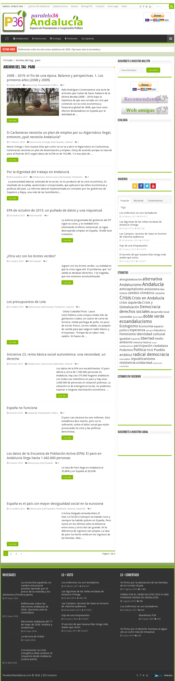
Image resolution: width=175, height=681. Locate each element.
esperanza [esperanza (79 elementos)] (137, 330)
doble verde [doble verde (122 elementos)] (153, 316)
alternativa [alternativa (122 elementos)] (152, 279)
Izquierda (87, 38)
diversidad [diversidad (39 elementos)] (137, 317)
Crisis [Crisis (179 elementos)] (125, 298)
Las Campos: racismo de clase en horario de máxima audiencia (143, 235)
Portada (7, 38)
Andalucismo (20, 38)
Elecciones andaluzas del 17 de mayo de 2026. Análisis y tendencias (36, 624)
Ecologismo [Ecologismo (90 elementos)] (128, 326)
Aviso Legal (113, 6)
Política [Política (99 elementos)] (140, 349)
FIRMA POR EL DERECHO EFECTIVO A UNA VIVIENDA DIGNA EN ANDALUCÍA (144, 596)
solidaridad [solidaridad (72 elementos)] (144, 362)
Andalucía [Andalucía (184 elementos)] (153, 284)
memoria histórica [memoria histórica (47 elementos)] (142, 342)
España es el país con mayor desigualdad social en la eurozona (55, 504)
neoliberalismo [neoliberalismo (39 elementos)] (126, 346)
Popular (124, 200)
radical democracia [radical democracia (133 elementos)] (151, 354)
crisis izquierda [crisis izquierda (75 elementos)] (130, 302)
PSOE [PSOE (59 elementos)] (150, 350)
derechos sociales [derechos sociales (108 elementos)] (134, 311)
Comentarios (155, 200)
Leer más (12, 120)
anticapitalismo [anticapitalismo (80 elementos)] (131, 289)
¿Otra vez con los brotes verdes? (31, 256)
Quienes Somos (60, 6)
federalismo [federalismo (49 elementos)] (159, 330)
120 (139, 635)
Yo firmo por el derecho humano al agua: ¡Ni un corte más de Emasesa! (143, 630)
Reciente (139, 200)
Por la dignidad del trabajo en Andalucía (38, 172)
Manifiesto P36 (147, 615)
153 (159, 619)
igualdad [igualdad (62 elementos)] (124, 338)
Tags (123, 207)
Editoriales (59, 364)
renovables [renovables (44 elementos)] (124, 359)
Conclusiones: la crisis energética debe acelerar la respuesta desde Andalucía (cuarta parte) (36, 655)
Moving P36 (86, 6)
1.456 (143, 589)
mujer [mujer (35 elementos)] (154, 343)
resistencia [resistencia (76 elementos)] (127, 363)
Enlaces (74, 6)
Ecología (55, 38)
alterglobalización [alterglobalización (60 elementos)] (130, 279)
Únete (124, 6)
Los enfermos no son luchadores (138, 212)
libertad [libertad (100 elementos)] (147, 338)
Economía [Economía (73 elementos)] (146, 326)
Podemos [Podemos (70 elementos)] (126, 350)
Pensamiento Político (48, 85)
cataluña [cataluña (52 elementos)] (160, 293)
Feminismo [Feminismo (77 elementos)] (127, 334)
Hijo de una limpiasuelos (133, 245)
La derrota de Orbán (32, 636)
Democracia (39, 38)
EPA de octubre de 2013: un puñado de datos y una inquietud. (55, 210)
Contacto (100, 6)
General (69, 142)
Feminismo (71, 38)
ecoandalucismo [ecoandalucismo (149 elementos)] (135, 321)
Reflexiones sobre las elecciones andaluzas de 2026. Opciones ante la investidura (59, 49)
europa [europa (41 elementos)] (149, 330)
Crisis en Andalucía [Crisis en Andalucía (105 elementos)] (148, 298)
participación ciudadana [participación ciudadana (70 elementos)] (151, 345)
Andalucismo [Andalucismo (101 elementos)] (130, 284)
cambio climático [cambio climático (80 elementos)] (141, 293)
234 (142, 610)
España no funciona (22, 408)
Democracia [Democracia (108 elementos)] (150, 306)
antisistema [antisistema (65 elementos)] (152, 289)
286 (141, 601)
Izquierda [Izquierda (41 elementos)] (135, 339)
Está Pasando (57, 142)
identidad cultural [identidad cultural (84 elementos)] (151, 334)
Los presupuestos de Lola (26, 302)
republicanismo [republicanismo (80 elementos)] (143, 359)
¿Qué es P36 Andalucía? (39, 6)
